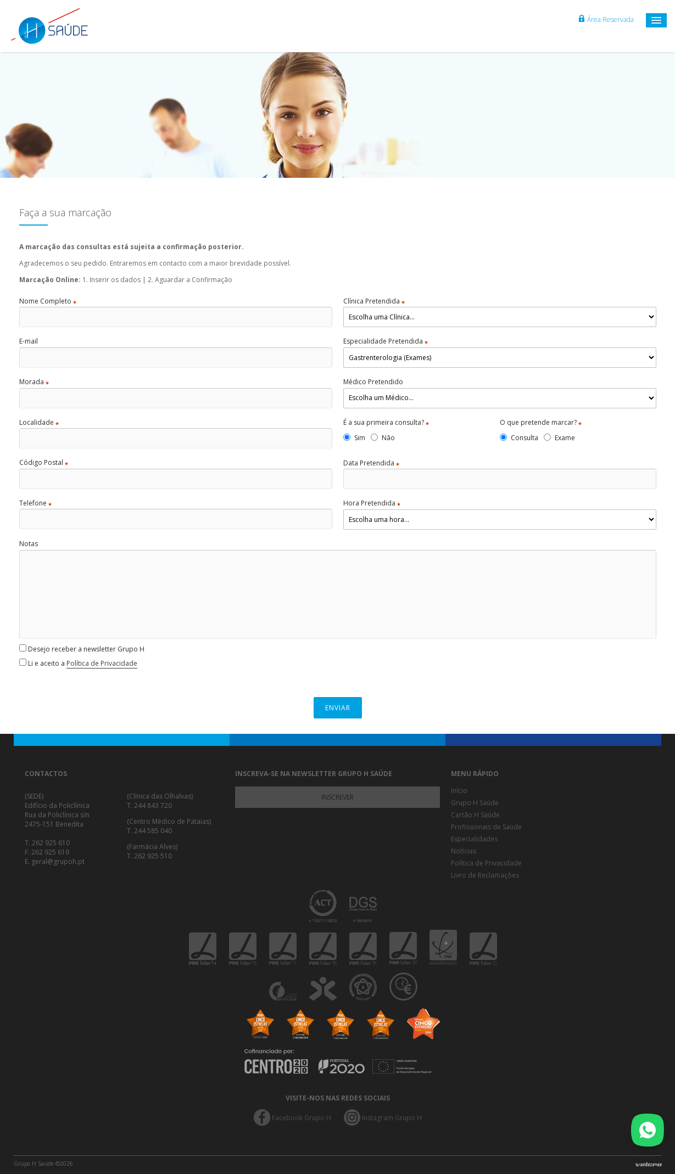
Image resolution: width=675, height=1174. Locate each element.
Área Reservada (606, 19)
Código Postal (43, 462)
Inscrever (337, 797)
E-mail (28, 341)
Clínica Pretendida (374, 301)
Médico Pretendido (373, 382)
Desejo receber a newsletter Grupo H (81, 649)
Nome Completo (47, 301)
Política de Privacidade (101, 663)
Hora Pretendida (371, 503)
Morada (34, 382)
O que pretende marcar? (541, 422)
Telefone (35, 503)
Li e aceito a (78, 663)
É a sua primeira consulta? (386, 422)
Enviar (337, 707)
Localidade (39, 422)
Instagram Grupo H (392, 1117)
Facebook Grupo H (301, 1117)
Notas (28, 544)
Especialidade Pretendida (385, 341)
